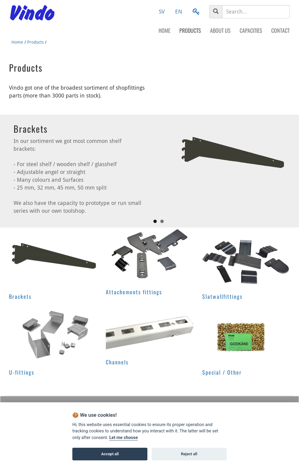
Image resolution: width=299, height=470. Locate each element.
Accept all (110, 454)
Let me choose (123, 437)
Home (164, 30)
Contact (280, 30)
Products (190, 30)
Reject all (189, 454)
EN (178, 11)
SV (162, 11)
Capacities (251, 30)
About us (220, 30)
